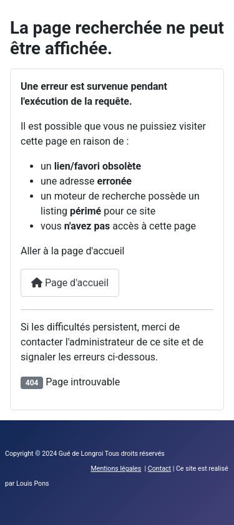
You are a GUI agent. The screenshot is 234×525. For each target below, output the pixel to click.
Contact (159, 469)
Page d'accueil (70, 283)
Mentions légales (115, 469)
